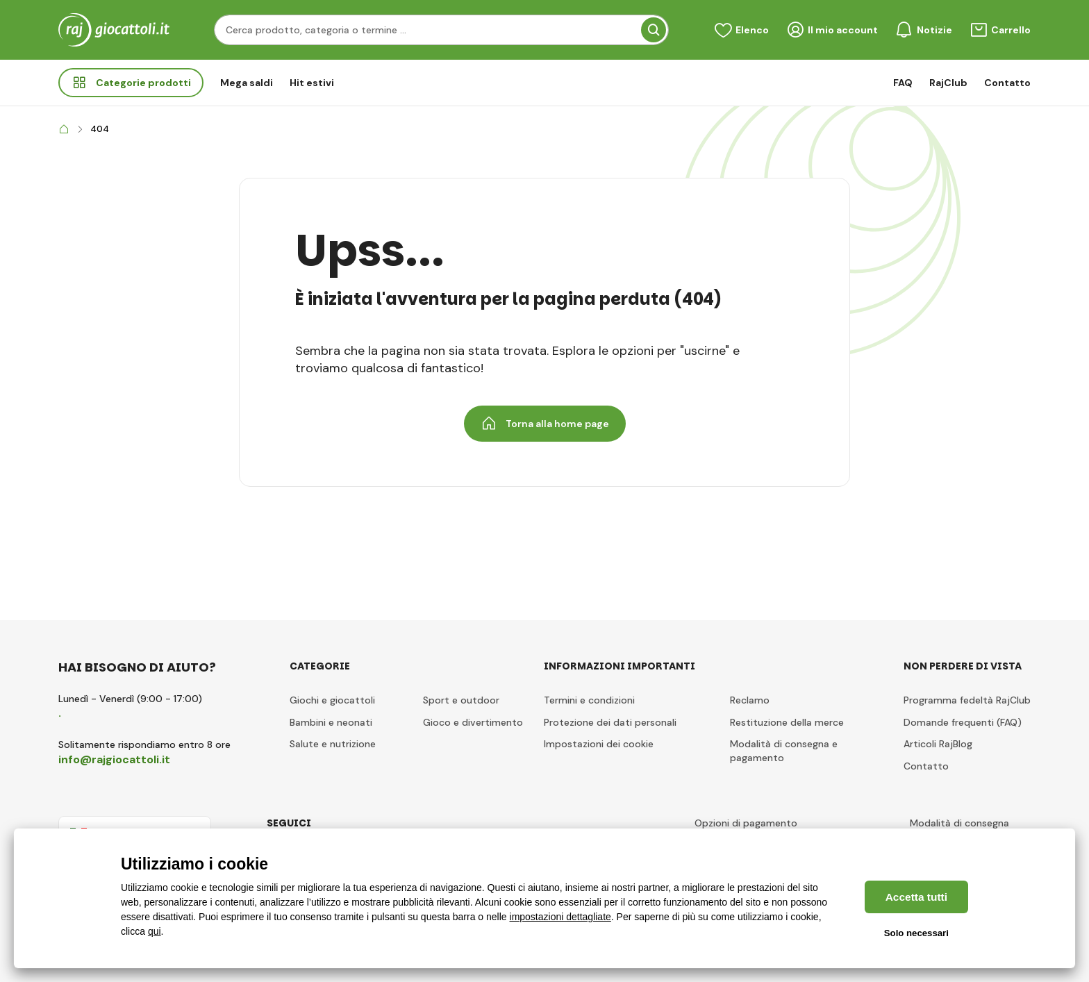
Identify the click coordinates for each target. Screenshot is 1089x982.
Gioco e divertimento (473, 722)
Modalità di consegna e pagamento (784, 751)
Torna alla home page (545, 423)
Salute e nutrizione (333, 744)
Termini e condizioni (589, 700)
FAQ (903, 82)
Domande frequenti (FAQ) (963, 722)
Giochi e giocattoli (332, 700)
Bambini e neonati (331, 722)
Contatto (1007, 82)
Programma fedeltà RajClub (967, 700)
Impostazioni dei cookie (599, 744)
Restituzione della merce (787, 722)
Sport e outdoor (461, 700)
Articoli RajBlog (938, 744)
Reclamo (750, 700)
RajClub (948, 82)
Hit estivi (312, 82)
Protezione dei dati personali (610, 722)
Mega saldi (246, 82)
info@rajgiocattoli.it (114, 759)
